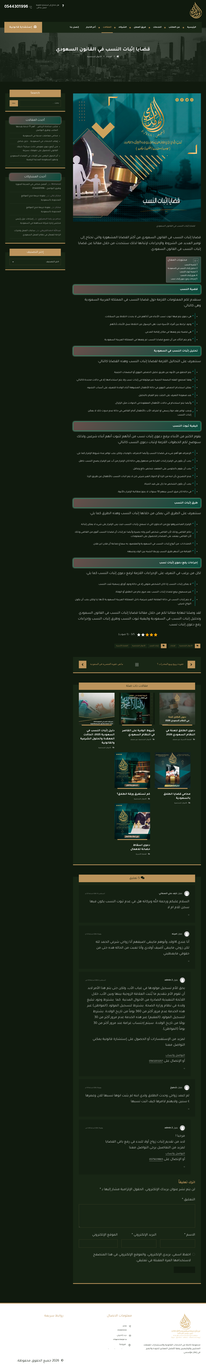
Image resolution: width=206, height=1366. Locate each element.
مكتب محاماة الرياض (53, 1334)
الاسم (189, 1231)
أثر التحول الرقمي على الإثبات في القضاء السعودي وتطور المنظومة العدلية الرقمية (34, 158)
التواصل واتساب (173, 1051)
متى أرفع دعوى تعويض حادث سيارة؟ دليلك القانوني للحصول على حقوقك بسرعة (37, 149)
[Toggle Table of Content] (194, 260)
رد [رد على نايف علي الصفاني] (188, 911)
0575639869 (153, 1156)
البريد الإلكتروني (144, 1231)
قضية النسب (190, 265)
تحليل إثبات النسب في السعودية (182, 268)
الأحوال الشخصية (185, 646)
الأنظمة (58, 1322)
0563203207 (154, 1057)
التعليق (188, 1196)
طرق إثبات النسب (188, 276)
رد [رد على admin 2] (184, 1064)
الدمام (111, 1345)
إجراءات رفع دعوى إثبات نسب (183, 279)
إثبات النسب (154, 646)
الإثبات (172, 646)
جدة (124, 1345)
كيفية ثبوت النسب (188, 272)
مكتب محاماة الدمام (53, 1330)
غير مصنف (176, 738)
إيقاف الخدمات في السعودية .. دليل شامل (37, 141)
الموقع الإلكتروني (105, 1231)
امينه (174, 930)
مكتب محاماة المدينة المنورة (50, 1341)
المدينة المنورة (102, 1345)
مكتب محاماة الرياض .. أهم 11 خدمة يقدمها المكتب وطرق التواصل (37, 129)
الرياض (118, 1345)
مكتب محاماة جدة (54, 1337)
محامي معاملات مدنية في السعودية (40, 136)
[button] (198, 1357)
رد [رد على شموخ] (188, 1105)
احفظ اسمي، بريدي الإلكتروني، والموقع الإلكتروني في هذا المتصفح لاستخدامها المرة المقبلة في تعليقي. (142, 1254)
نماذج (59, 1326)
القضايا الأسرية (122, 646)
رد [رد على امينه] (188, 957)
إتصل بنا (58, 1345)
